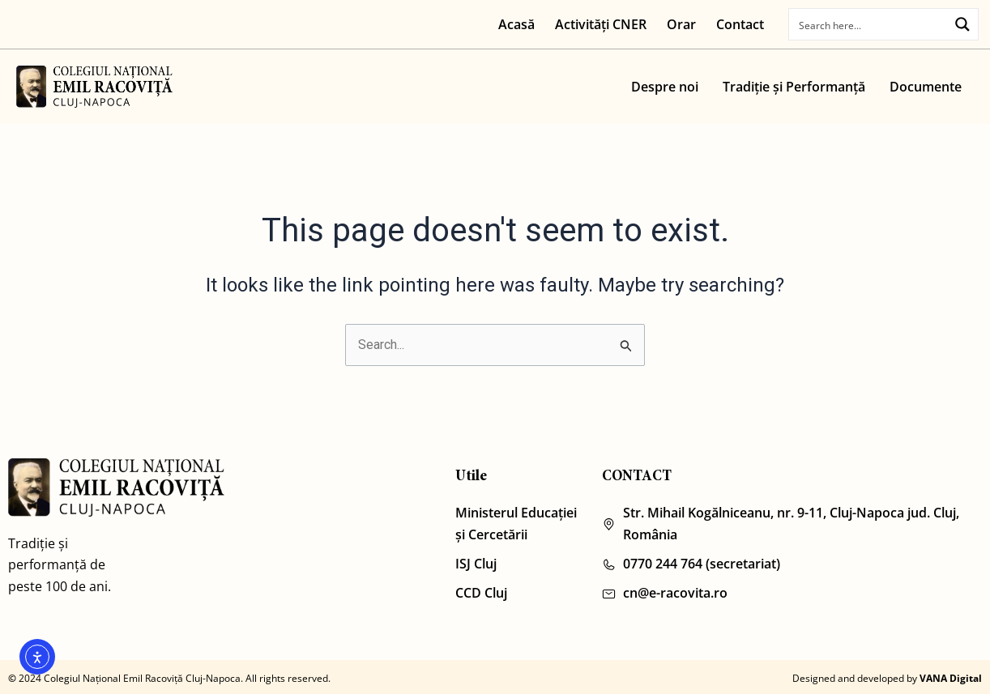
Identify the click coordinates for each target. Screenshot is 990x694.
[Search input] (870, 24)
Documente (926, 87)
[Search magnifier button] (963, 23)
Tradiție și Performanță (794, 87)
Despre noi (664, 87)
